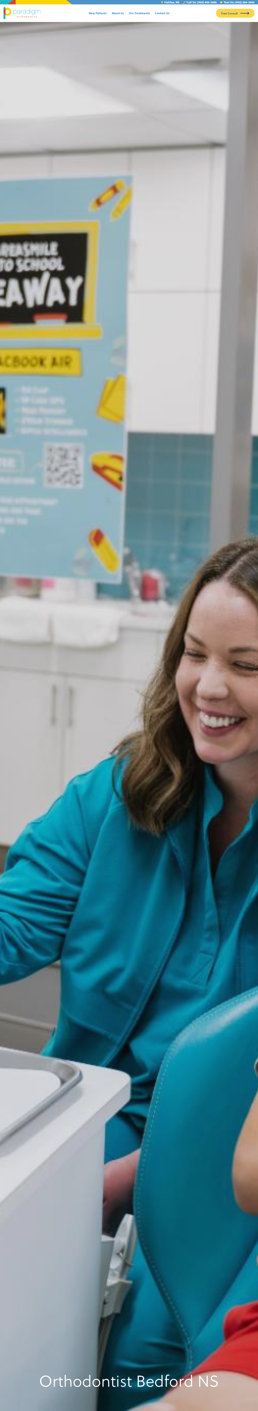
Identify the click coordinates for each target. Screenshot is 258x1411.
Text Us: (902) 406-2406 (237, 2)
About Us (118, 13)
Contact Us (162, 13)
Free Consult (229, 13)
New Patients (98, 13)
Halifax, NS (170, 2)
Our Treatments (139, 13)
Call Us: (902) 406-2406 (200, 2)
